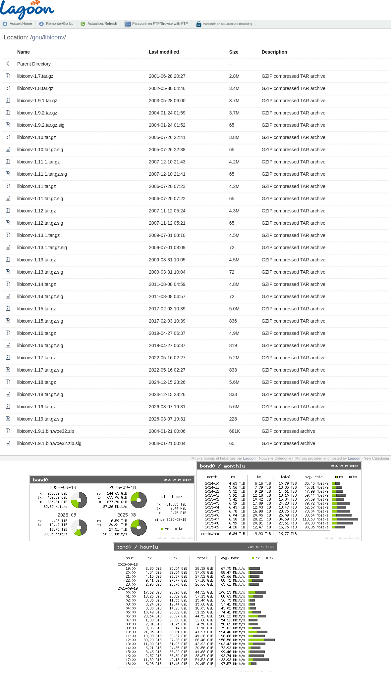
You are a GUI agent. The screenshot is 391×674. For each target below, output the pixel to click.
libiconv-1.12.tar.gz (36, 210)
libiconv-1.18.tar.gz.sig (40, 394)
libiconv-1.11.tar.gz (36, 186)
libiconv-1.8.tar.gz (35, 88)
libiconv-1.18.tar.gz (36, 382)
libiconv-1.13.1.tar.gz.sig (42, 247)
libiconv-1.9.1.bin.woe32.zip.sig (49, 443)
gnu (37, 37)
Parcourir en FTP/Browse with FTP (159, 23)
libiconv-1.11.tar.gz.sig (40, 198)
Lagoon (249, 458)
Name (23, 52)
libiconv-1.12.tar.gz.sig (40, 223)
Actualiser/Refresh (102, 23)
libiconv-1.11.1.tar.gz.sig (42, 174)
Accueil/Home (21, 23)
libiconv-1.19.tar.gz (36, 406)
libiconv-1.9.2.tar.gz (37, 112)
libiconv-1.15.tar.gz (36, 308)
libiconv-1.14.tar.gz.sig (40, 296)
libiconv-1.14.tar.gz (36, 284)
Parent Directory (34, 64)
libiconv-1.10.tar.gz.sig (40, 149)
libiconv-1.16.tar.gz (36, 333)
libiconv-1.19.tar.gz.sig (40, 419)
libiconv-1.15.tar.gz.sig (40, 321)
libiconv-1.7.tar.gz (35, 76)
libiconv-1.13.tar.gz (36, 259)
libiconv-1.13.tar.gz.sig (40, 272)
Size (234, 52)
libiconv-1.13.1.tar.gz (38, 235)
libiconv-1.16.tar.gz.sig (40, 345)
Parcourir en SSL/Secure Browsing (227, 23)
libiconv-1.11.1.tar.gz (38, 161)
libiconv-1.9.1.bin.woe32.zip (45, 431)
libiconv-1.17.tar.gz (36, 357)
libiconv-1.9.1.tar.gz (37, 100)
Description (274, 52)
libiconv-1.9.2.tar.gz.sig (40, 125)
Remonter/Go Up (59, 23)
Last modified (164, 52)
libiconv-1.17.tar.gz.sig (40, 370)
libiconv (54, 37)
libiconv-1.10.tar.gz (36, 137)
